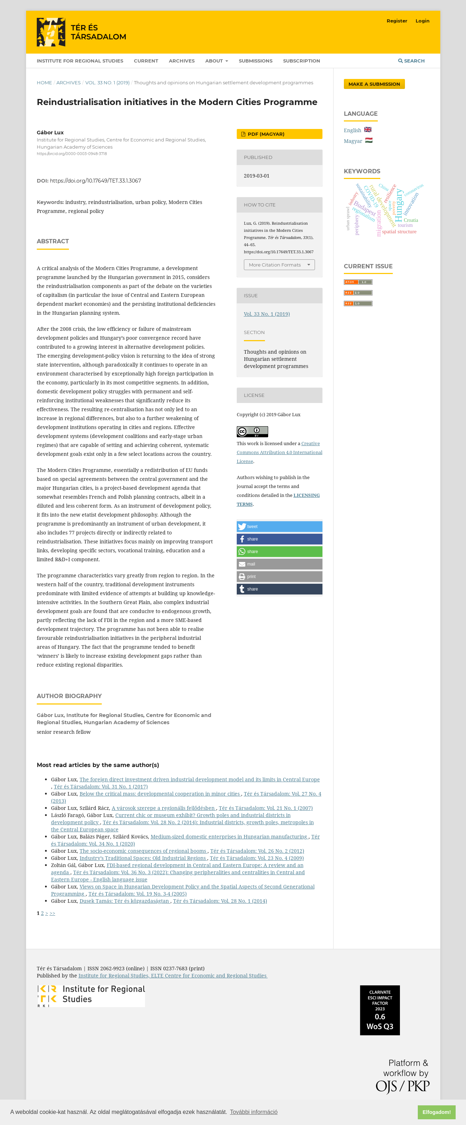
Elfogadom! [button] (437, 1112)
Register (397, 21)
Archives (182, 61)
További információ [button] (253, 1112)
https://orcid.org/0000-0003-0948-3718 (72, 153)
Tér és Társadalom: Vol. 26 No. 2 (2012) (257, 850)
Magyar (358, 141)
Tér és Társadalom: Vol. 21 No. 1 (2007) (266, 808)
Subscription (301, 61)
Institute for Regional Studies (80, 61)
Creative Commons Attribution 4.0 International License (279, 452)
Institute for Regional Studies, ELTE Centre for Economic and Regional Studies (173, 975)
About (214, 61)
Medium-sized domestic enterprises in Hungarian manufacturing (230, 836)
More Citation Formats (275, 265)
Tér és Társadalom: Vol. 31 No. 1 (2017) (101, 786)
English (357, 130)
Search (411, 61)
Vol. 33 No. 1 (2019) (107, 82)
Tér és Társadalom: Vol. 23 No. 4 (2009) (257, 858)
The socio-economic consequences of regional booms (143, 850)
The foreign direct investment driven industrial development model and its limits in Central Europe (200, 779)
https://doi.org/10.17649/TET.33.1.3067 (95, 181)
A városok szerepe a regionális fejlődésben (164, 808)
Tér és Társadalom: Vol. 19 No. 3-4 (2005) (138, 893)
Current (146, 61)
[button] (279, 526)
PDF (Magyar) (265, 134)
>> (52, 913)
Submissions (255, 61)
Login (423, 21)
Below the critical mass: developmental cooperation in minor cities (160, 793)
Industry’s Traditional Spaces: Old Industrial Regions (143, 858)
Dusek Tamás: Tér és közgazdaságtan (125, 900)
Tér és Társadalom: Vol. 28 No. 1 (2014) (220, 900)
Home (44, 82)
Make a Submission (374, 84)
